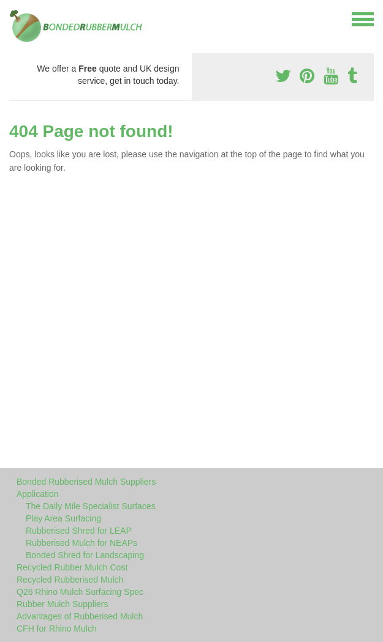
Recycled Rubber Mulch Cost (72, 567)
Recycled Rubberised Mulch (70, 579)
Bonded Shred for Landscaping (85, 555)
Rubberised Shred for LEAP (79, 531)
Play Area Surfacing (63, 518)
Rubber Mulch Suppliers (62, 604)
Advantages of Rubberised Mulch (80, 616)
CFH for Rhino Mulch (57, 628)
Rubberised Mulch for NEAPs (81, 543)
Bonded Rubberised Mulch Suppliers (86, 482)
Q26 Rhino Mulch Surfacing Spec (80, 592)
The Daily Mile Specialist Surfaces (91, 506)
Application (38, 494)
